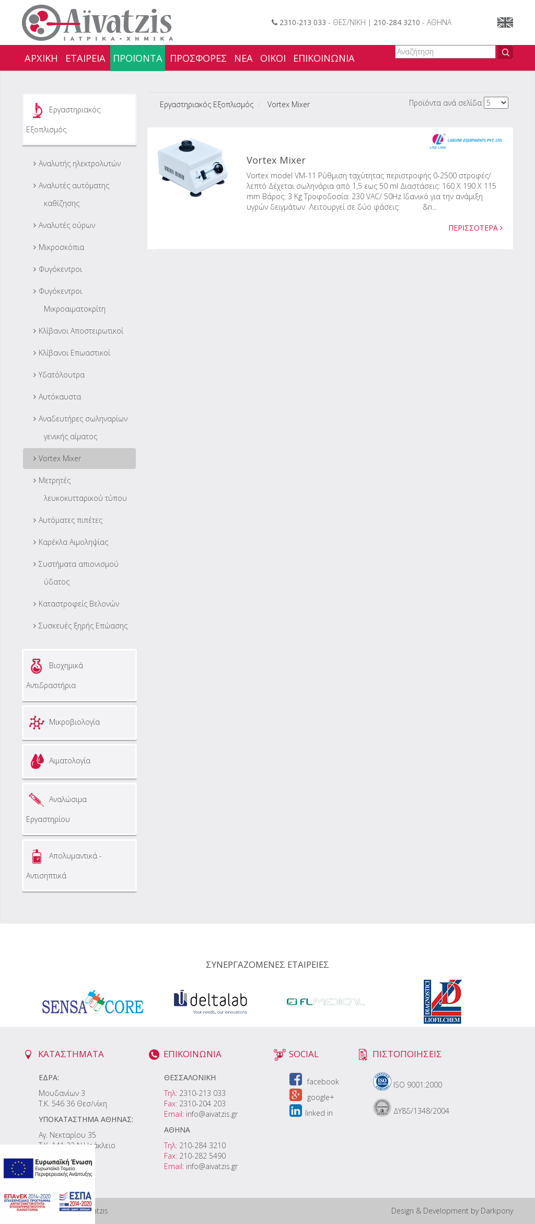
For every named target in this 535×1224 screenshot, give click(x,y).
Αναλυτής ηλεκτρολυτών (80, 163)
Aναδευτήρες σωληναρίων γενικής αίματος (83, 427)
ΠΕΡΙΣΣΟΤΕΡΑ (475, 228)
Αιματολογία (58, 761)
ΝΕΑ (243, 58)
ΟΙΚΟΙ (273, 58)
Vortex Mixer (60, 458)
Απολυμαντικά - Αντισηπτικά (64, 863)
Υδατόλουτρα (62, 375)
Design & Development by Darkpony (452, 1211)
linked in (311, 1113)
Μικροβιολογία (63, 722)
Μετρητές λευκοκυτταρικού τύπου (83, 489)
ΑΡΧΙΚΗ (41, 58)
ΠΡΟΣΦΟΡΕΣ (198, 58)
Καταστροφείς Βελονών (79, 604)
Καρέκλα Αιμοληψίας (73, 542)
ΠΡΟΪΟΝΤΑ (137, 58)
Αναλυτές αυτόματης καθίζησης (74, 194)
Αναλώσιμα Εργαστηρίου (56, 807)
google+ (311, 1097)
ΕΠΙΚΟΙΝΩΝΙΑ (324, 58)
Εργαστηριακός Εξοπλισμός (63, 117)
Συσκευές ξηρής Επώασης (83, 626)
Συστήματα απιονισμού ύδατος (79, 573)
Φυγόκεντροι (60, 269)
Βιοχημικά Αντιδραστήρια (54, 673)
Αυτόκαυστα (60, 397)
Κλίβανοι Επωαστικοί (74, 353)
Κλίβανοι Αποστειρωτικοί (81, 331)
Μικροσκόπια (61, 247)
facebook (314, 1081)
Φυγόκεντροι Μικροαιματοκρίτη (72, 300)
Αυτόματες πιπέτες (70, 520)
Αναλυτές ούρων (67, 225)
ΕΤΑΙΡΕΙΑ (85, 58)
